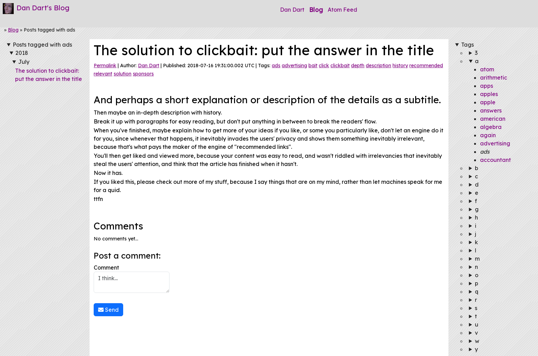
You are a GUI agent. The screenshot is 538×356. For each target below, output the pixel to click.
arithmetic (493, 77)
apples (489, 94)
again (488, 135)
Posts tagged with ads (42, 44)
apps (486, 85)
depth (357, 65)
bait (312, 65)
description (378, 65)
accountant (495, 159)
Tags (467, 44)
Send (108, 309)
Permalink (105, 65)
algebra (491, 126)
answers (491, 110)
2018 (21, 52)
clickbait (340, 65)
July (24, 61)
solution (122, 74)
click (324, 65)
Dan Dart (292, 9)
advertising (294, 65)
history (400, 65)
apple (487, 102)
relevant (103, 74)
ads (276, 65)
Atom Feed (342, 9)
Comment (131, 278)
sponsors (143, 74)
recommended (426, 65)
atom (487, 69)
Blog (316, 9)
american (492, 118)
